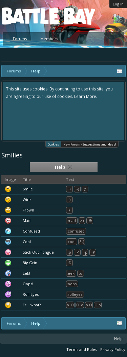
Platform (27, 16)
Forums (20, 38)
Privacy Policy (112, 349)
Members (49, 38)
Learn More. (85, 96)
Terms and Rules (81, 349)
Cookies (53, 144)
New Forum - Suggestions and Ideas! (89, 144)
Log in (118, 3)
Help (118, 338)
